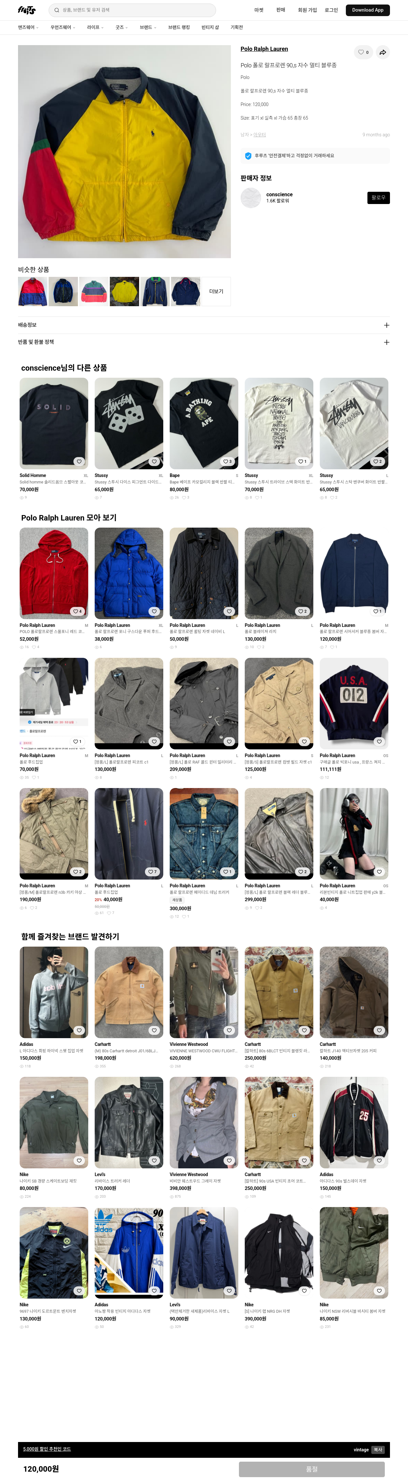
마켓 (258, 10)
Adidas (26, 1044)
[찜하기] (363, 52)
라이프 (95, 27)
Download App (368, 10)
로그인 (331, 10)
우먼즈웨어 (63, 27)
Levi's (100, 1174)
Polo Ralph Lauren (264, 48)
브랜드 (148, 27)
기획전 (237, 27)
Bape (175, 475)
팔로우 (379, 198)
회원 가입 (307, 10)
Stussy (101, 475)
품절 (312, 1469)
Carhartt (103, 1044)
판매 (280, 10)
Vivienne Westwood (189, 1044)
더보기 (216, 291)
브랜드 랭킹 (179, 27)
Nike (24, 1174)
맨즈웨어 (28, 27)
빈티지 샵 (210, 27)
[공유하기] (382, 52)
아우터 (259, 134)
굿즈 (122, 27)
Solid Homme (33, 475)
